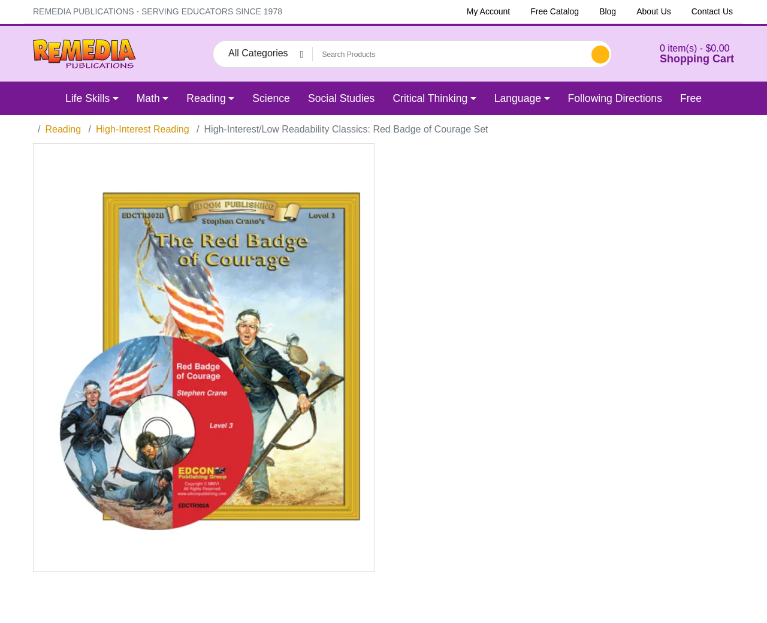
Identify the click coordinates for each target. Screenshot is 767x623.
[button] (682, 53)
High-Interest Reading (142, 129)
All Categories (258, 53)
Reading (63, 129)
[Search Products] (450, 54)
